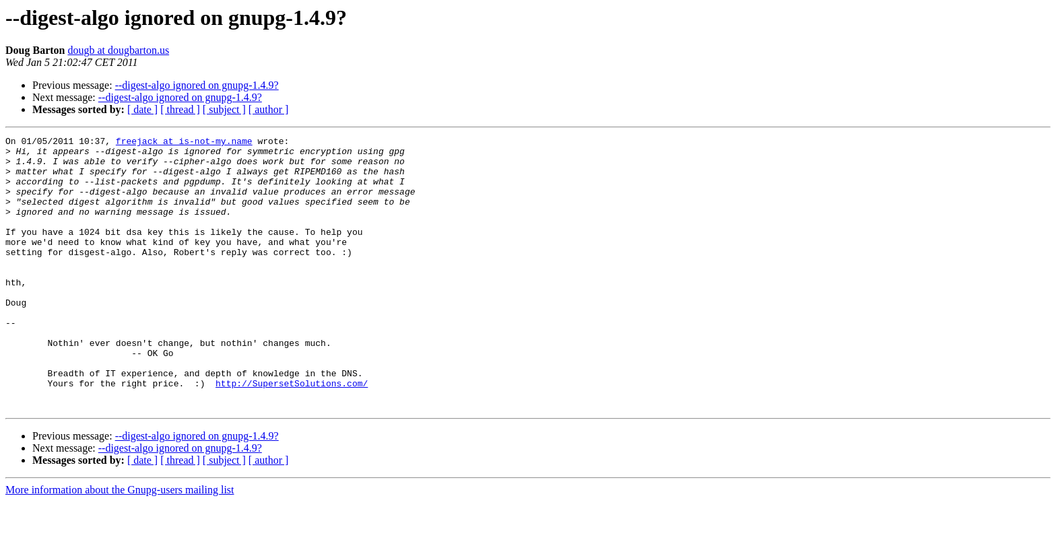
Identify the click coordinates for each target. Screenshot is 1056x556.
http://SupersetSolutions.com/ (292, 433)
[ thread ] (180, 109)
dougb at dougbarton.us (118, 50)
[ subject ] (224, 109)
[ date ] (142, 109)
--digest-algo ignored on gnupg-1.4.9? (197, 85)
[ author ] (269, 109)
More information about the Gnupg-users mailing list (119, 544)
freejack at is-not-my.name (184, 143)
